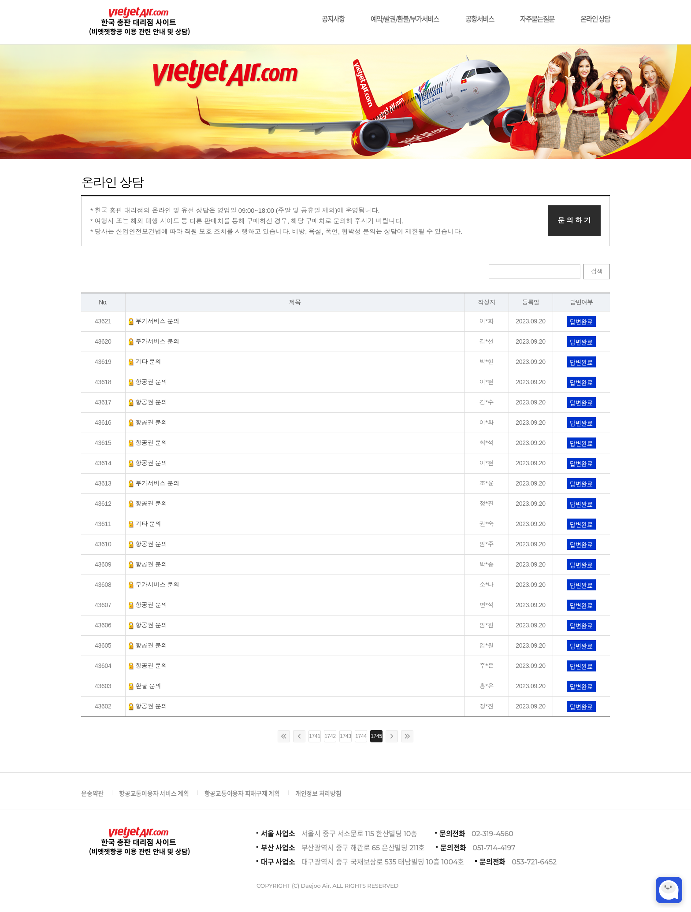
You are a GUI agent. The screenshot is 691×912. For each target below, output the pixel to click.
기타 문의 (145, 361)
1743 (345, 736)
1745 (376, 736)
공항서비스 (479, 14)
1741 (314, 736)
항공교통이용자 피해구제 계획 (242, 793)
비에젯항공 (138, 22)
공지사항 (333, 14)
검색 (597, 271)
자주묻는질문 (537, 14)
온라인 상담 (595, 14)
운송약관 (92, 793)
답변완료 (581, 321)
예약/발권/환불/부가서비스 (405, 14)
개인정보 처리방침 (318, 793)
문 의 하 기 (574, 220)
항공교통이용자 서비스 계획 (154, 793)
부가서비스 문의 (154, 321)
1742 (330, 736)
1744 (361, 736)
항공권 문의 (148, 382)
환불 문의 (145, 686)
